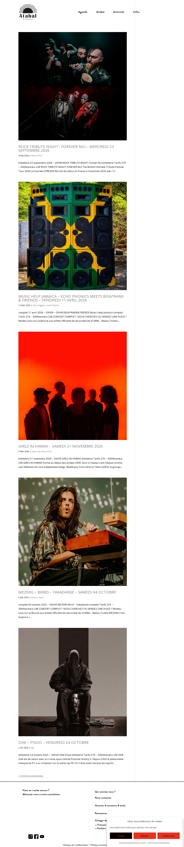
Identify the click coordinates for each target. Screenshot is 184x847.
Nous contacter (103, 798)
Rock (40, 155)
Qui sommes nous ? (105, 792)
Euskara (101, 828)
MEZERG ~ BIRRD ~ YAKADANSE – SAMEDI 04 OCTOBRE (67, 592)
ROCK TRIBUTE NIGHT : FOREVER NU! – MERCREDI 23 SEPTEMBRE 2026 (66, 148)
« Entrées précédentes (30, 775)
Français (101, 825)
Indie (33, 451)
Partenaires (101, 813)
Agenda (82, 12)
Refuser (145, 839)
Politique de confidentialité (75, 845)
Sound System (52, 305)
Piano (41, 597)
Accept (121, 839)
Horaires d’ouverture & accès (110, 805)
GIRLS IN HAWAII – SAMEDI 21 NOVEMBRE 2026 (60, 446)
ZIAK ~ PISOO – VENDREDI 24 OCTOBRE (53, 742)
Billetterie (155, 12)
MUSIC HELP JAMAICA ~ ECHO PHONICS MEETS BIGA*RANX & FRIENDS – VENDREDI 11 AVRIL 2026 (71, 298)
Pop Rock (41, 451)
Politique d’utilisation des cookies (106, 845)
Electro (34, 597)
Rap (32, 747)
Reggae (41, 305)
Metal (33, 155)
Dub (34, 305)
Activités (118, 12)
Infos (136, 12)
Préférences (168, 839)
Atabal (100, 12)
